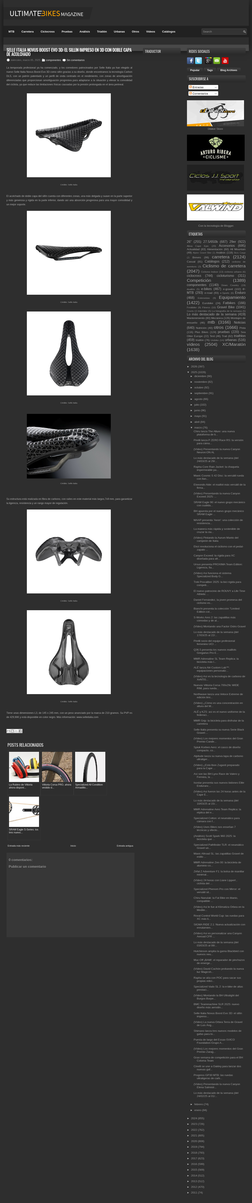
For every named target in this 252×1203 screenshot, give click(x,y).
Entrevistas (204, 298)
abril (197, 422)
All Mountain (237, 249)
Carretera (27, 31)
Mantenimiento (196, 318)
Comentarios (198, 93)
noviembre (201, 381)
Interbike (202, 311)
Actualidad (193, 249)
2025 (194, 372)
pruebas (224, 332)
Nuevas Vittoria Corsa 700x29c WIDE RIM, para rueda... (216, 687)
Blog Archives (228, 70)
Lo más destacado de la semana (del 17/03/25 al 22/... (216, 634)
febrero (199, 1104)
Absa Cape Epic (198, 246)
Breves (196, 257)
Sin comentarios (76, 60)
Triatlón (102, 31)
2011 (194, 1192)
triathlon (239, 336)
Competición (199, 280)
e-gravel (228, 289)
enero (198, 1110)
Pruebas (67, 31)
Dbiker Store (215, 128)
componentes (53, 60)
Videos (150, 31)
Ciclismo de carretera (223, 265)
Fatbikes (229, 303)
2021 (194, 1135)
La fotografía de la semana (227, 311)
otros (218, 327)
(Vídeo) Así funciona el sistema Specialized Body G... (212, 575)
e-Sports (224, 293)
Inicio (73, 797)
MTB (11, 31)
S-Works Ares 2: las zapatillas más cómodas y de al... (215, 619)
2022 (194, 1129)
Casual (191, 261)
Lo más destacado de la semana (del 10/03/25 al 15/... (216, 802)
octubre (199, 387)
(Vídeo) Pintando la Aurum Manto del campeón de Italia (216, 539)
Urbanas (119, 31)
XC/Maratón (234, 344)
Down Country (230, 285)
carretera (220, 256)
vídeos (193, 344)
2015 (194, 1169)
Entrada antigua (125, 797)
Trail (224, 336)
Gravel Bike (226, 307)
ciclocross (194, 276)
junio (197, 410)
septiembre (201, 393)
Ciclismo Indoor (209, 271)
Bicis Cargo (240, 253)
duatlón (191, 289)
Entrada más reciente (19, 797)
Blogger (228, 225)
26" (189, 242)
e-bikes (206, 289)
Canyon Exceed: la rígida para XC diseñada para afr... (214, 557)
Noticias (239, 322)
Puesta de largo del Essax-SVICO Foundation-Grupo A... (214, 1041)
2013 (194, 1181)
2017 (194, 1158)
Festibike (192, 307)
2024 (194, 1118)
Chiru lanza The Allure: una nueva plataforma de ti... (214, 433)
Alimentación (215, 249)
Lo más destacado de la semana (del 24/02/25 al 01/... (216, 1094)
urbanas (231, 340)
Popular (195, 70)
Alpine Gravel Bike (202, 253)
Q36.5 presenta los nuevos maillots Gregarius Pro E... (215, 651)
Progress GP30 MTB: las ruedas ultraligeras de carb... (213, 1077)
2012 (194, 1187)
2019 (194, 1146)
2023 (194, 1124)
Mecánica (217, 318)
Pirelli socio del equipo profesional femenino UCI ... (214, 642)
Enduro (240, 293)
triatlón (200, 340)
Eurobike (207, 303)
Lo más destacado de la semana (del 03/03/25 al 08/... (216, 944)
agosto (198, 399)
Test (212, 336)
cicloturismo (225, 276)
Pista (243, 328)
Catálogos (168, 31)
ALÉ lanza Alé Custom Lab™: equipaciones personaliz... (212, 669)
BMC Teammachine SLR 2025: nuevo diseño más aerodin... (216, 1006)
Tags (210, 70)
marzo (198, 427)
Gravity (190, 311)
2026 (194, 366)
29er (232, 242)
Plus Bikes (201, 332)
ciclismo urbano (233, 271)
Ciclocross (48, 31)
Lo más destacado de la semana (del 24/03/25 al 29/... (216, 459)
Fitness (206, 307)
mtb (211, 322)
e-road (209, 293)
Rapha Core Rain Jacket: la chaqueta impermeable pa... (216, 468)
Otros (135, 31)
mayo (198, 416)
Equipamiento (232, 297)
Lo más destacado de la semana (212, 314)
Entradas (196, 87)
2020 (194, 1141)
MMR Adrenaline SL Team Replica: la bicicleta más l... (216, 660)
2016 (194, 1164)
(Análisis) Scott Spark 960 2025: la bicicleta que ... (214, 837)
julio (197, 404)
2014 (194, 1175)
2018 (194, 1152)
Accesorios (227, 246)
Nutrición (201, 328)
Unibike (215, 340)
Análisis (85, 31)
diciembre (200, 376)
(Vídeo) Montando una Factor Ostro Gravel (219, 626)
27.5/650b (210, 242)
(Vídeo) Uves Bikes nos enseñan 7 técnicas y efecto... (215, 828)
